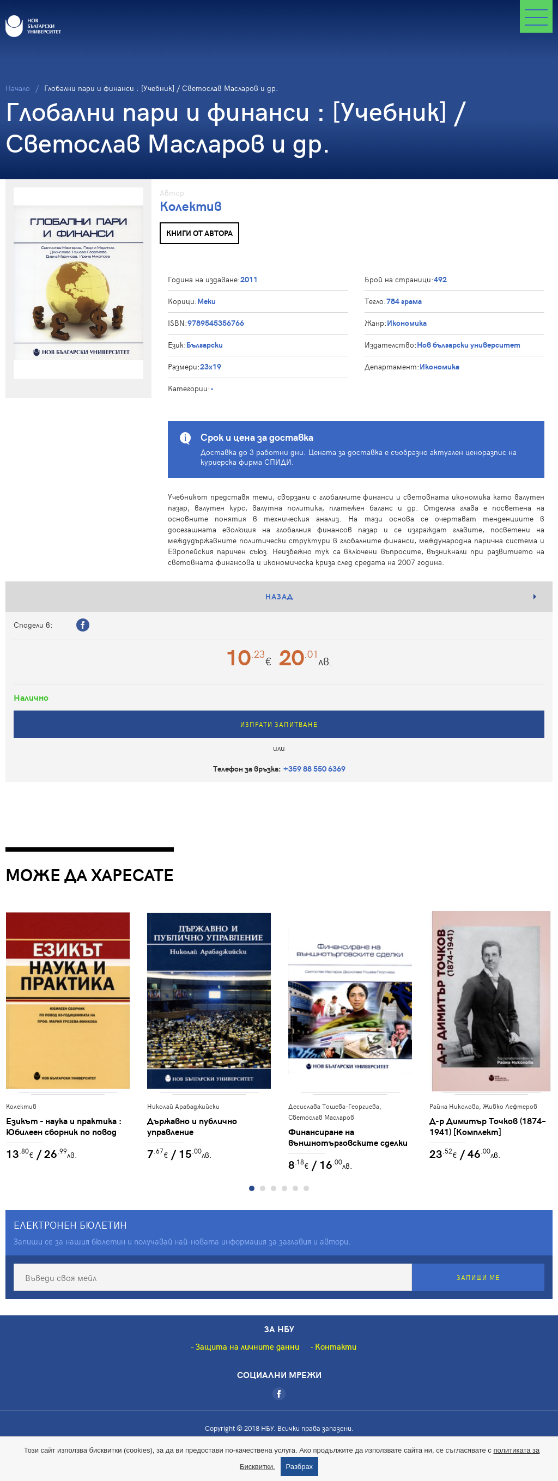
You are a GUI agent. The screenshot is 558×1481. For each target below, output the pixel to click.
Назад (279, 596)
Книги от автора (199, 233)
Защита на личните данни (247, 1347)
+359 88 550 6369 (314, 768)
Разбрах (299, 1466)
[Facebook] (279, 1394)
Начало (17, 88)
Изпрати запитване (279, 724)
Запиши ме (478, 1277)
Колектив (191, 206)
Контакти (335, 1347)
